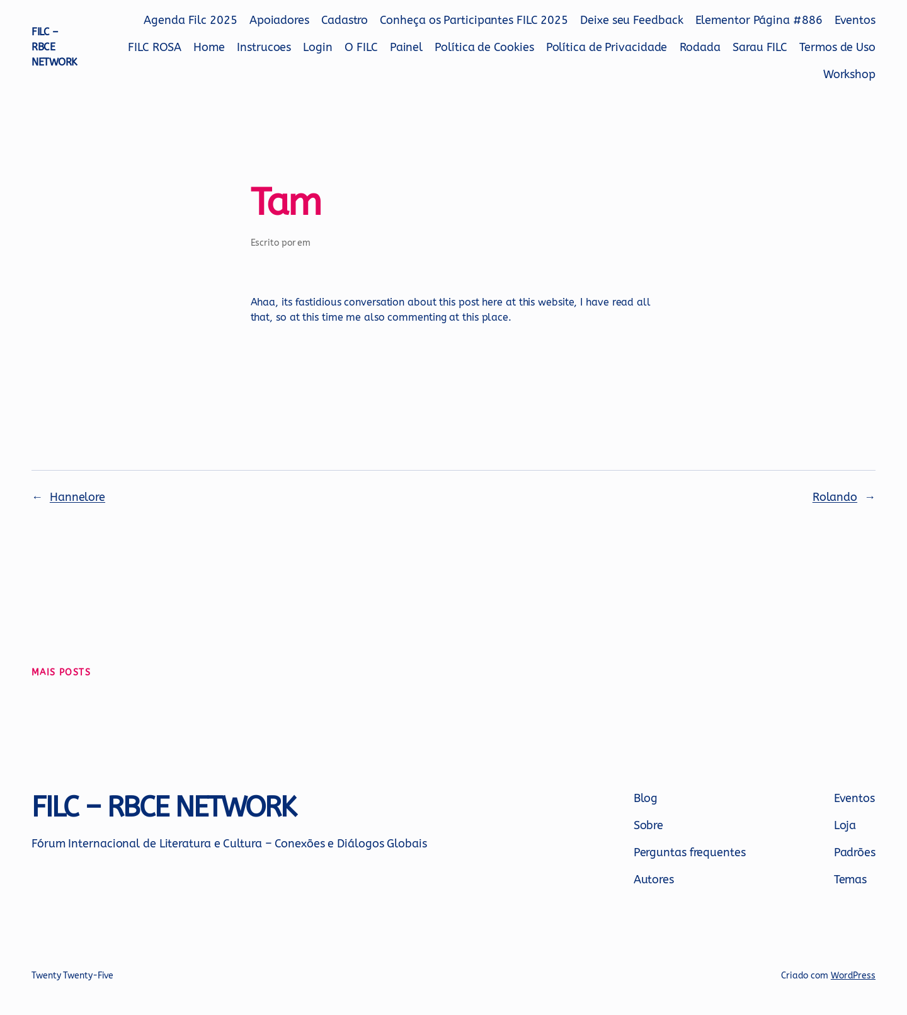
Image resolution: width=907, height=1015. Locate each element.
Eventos (855, 20)
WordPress (853, 975)
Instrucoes (264, 47)
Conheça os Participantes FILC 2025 (474, 20)
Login (318, 47)
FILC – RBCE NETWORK (54, 47)
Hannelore (77, 497)
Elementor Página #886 (759, 20)
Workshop (849, 74)
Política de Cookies (484, 47)
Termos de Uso (837, 47)
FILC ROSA (154, 47)
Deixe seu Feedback (631, 20)
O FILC (361, 47)
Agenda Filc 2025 (190, 20)
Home (209, 47)
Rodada (700, 47)
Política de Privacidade (607, 47)
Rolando (835, 497)
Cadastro (344, 20)
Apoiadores (279, 20)
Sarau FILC (760, 47)
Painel (406, 47)
